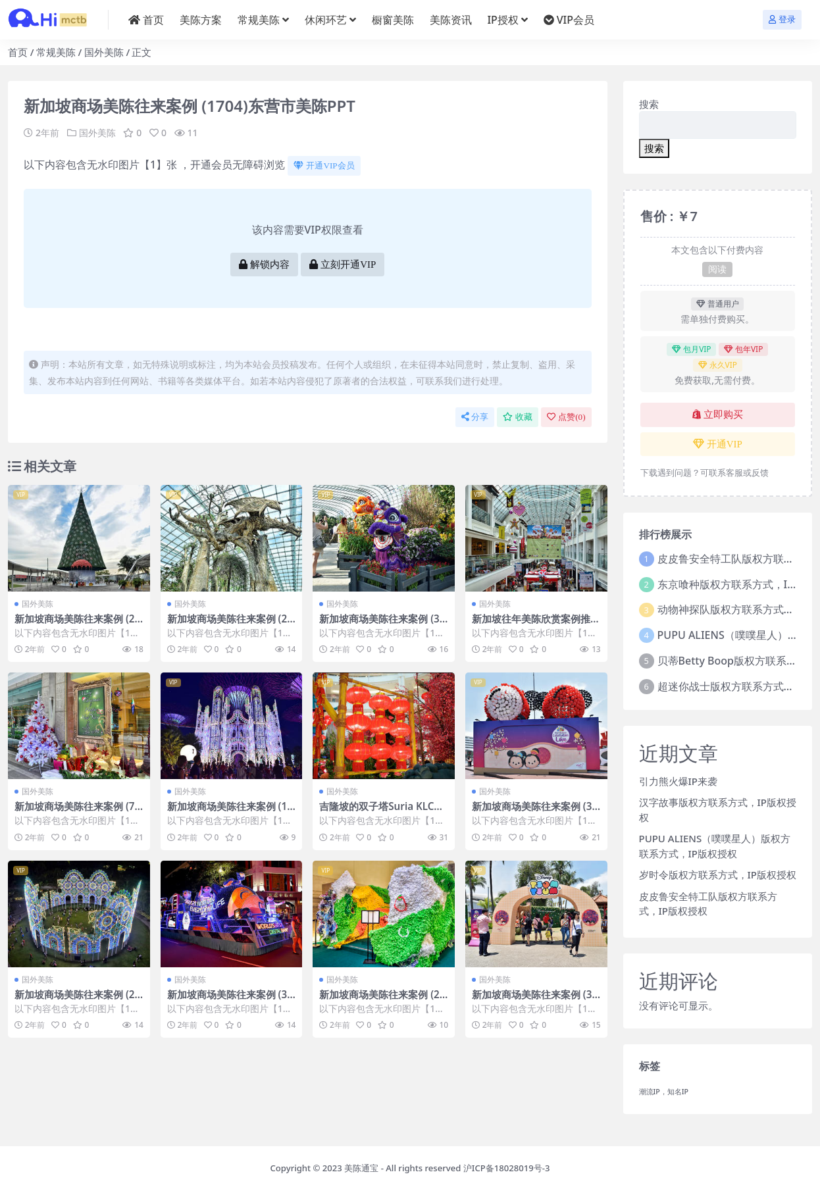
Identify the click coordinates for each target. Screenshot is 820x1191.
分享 (474, 417)
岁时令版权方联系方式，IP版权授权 (717, 874)
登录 (782, 19)
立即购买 (717, 414)
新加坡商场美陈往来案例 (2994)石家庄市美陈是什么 (77, 624)
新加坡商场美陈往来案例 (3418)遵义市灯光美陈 (230, 1000)
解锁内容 (264, 264)
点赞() (566, 417)
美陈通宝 (361, 1168)
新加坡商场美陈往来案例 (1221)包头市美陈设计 (230, 811)
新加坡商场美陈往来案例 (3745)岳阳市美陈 (535, 811)
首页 (18, 52)
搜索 (649, 104)
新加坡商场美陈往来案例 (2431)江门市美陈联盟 (230, 624)
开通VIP (717, 444)
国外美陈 (104, 52)
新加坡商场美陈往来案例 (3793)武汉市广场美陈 (535, 1000)
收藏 (517, 417)
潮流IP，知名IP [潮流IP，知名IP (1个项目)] (664, 1091)
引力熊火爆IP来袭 (678, 781)
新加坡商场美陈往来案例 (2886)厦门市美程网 (77, 1000)
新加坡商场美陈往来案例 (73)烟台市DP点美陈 (74, 811)
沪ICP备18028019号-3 (506, 1168)
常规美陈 (56, 52)
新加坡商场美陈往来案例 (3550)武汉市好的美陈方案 (382, 624)
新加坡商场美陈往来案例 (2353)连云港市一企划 (382, 1000)
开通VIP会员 (324, 165)
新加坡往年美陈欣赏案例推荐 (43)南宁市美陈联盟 (536, 624)
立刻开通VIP (342, 264)
